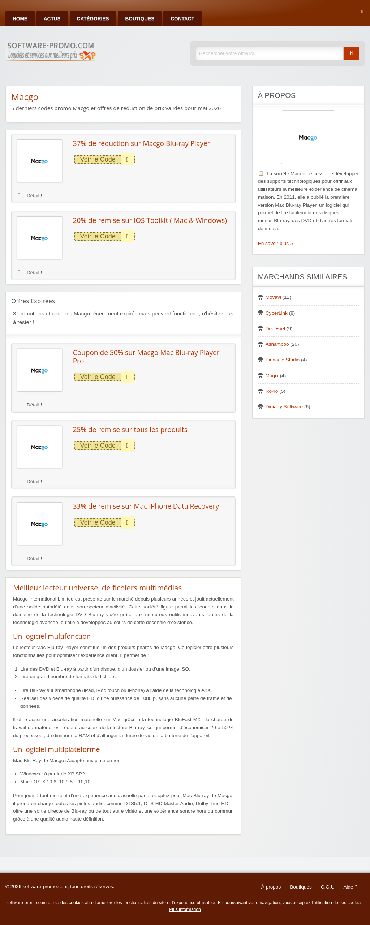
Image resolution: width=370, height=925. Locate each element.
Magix (272, 375)
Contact (182, 18)
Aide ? (350, 887)
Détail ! (30, 195)
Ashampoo (277, 344)
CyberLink (277, 313)
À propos (271, 887)
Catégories (93, 18)
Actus (52, 18)
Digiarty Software (284, 406)
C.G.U (328, 887)
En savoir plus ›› (275, 243)
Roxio (272, 391)
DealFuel (275, 328)
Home (20, 18)
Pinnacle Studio (283, 359)
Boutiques (139, 18)
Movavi (273, 297)
